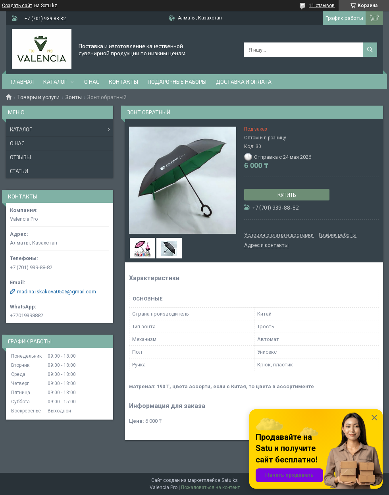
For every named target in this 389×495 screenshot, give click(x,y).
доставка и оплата (244, 81)
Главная (22, 81)
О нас (91, 81)
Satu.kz (229, 480)
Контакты (123, 81)
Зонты (73, 97)
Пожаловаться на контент (210, 487)
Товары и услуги (38, 97)
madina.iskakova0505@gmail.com (56, 292)
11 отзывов (322, 5)
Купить (286, 195)
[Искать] (370, 49)
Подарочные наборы (177, 81)
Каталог (55, 81)
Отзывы (20, 157)
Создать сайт (17, 5)
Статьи (19, 171)
